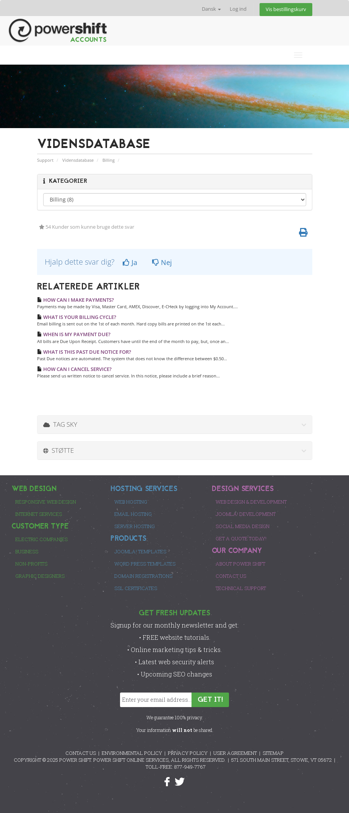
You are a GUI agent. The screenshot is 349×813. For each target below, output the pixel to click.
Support (45, 160)
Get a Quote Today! (241, 538)
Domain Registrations (143, 575)
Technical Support (241, 588)
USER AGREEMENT (235, 753)
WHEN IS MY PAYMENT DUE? (73, 334)
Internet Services (38, 514)
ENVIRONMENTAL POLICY (132, 753)
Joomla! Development (246, 514)
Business (26, 551)
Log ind (238, 9)
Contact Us (231, 575)
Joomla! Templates (140, 551)
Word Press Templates (144, 563)
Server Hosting (134, 526)
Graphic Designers (40, 575)
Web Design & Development (251, 501)
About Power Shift (240, 563)
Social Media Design (242, 526)
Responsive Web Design (45, 501)
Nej (162, 262)
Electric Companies (41, 539)
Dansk (211, 9)
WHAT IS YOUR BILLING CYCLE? (76, 317)
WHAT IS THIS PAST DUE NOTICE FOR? (84, 351)
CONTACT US (80, 753)
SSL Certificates (135, 588)
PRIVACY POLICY (188, 753)
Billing (108, 160)
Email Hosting (133, 514)
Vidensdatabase (78, 160)
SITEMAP (273, 753)
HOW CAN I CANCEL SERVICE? (74, 369)
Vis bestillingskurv (286, 9)
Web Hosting (130, 501)
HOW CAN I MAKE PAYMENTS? (75, 299)
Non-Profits (31, 563)
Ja (130, 262)
